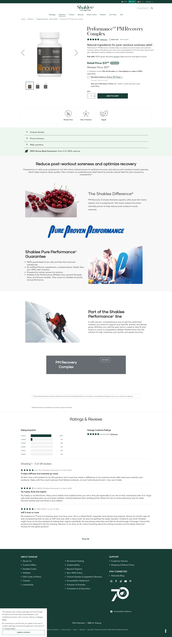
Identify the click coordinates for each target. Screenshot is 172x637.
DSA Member (78, 623)
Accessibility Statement (78, 580)
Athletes (27, 573)
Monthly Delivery (96, 77)
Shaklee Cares (29, 569)
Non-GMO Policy (74, 573)
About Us (27, 561)
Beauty (80, 15)
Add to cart (113, 96)
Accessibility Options (122, 611)
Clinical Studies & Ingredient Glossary (84, 576)
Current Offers (29, 565)
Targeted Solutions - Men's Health (46, 19)
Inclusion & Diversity (76, 584)
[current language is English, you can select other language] (150, 1)
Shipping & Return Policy (122, 565)
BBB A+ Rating (94, 623)
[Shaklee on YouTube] (126, 581)
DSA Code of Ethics (32, 576)
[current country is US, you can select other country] (140, 1)
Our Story (112, 15)
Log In (124, 1)
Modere (103, 15)
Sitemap (82, 629)
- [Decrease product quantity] (88, 95)
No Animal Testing (75, 561)
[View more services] (114, 39)
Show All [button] (85, 539)
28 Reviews (103, 39)
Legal (75, 629)
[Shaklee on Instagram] (111, 581)
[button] (86, 132)
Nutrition (62, 15)
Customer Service (119, 561)
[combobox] (144, 8)
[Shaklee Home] (86, 8)
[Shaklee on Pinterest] (130, 581)
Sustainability (73, 565)
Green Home (92, 15)
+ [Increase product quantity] (94, 95)
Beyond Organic (74, 569)
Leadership (28, 584)
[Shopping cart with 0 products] (132, 1)
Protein (71, 15)
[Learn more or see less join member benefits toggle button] (91, 74)
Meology (52, 15)
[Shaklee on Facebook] (116, 581)
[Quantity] (91, 95)
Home (23, 19)
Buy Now (105, 360)
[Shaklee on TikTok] (121, 580)
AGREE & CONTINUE (23, 632)
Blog (117, 575)
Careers (26, 580)
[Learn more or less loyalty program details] (95, 86)
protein (117, 56)
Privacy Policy (66, 629)
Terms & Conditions (53, 629)
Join (121, 15)
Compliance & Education (78, 588)
